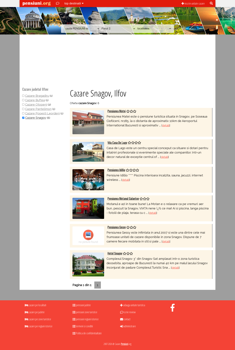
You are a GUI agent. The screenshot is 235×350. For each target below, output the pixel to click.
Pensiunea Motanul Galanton (123, 198)
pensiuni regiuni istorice (85, 319)
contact (125, 319)
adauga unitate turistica (132, 305)
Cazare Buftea (35, 100)
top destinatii (74, 3)
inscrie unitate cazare (193, 3)
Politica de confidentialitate (87, 333)
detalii (165, 125)
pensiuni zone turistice (84, 312)
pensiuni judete (81, 305)
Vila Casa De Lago (117, 142)
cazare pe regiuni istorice (38, 326)
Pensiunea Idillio (116, 170)
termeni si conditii (82, 326)
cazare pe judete (35, 312)
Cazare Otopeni (36, 104)
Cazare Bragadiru (37, 95)
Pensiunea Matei (117, 111)
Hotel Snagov (115, 253)
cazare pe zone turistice (38, 319)
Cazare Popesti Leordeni (42, 113)
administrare (128, 326)
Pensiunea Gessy (117, 227)
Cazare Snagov (35, 118)
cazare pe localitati (35, 305)
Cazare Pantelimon (38, 109)
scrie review (128, 312)
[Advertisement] (117, 60)
